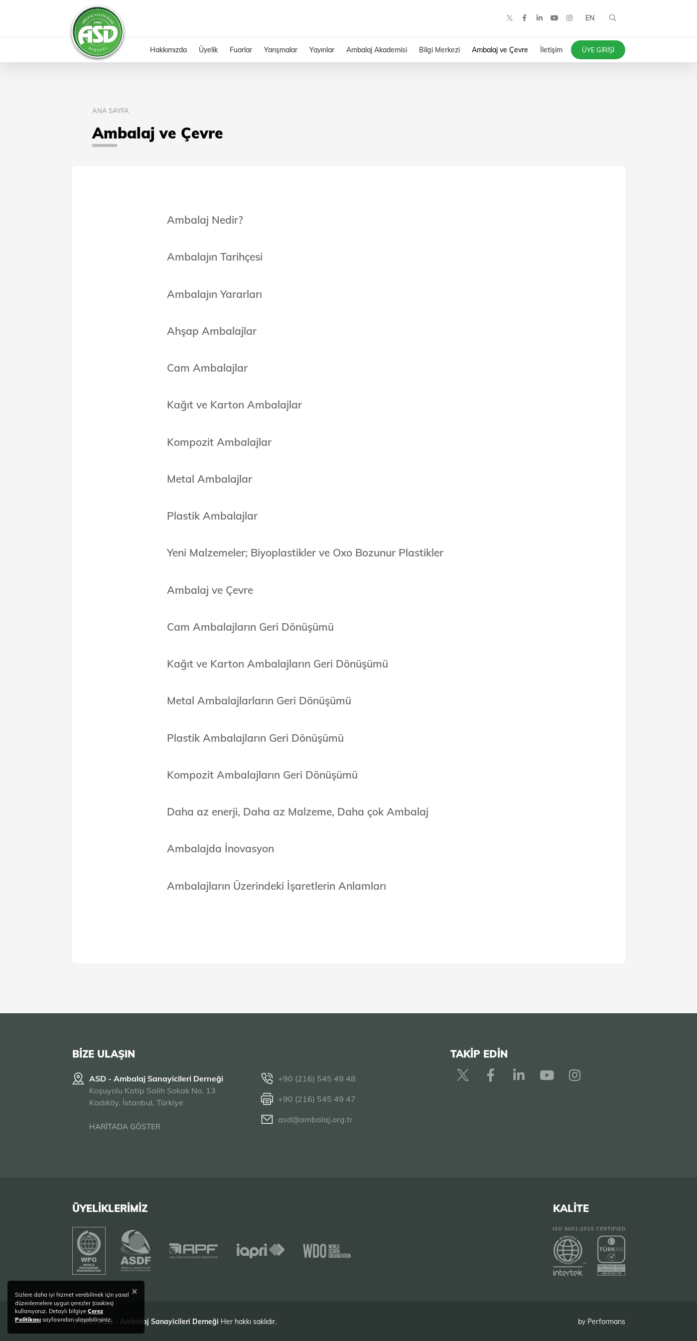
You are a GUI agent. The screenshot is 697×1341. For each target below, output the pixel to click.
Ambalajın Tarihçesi (215, 256)
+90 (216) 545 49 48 (317, 1078)
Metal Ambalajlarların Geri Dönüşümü (259, 700)
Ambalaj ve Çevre (210, 589)
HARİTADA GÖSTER (124, 1126)
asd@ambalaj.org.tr (315, 1119)
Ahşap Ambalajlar (212, 330)
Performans (606, 1320)
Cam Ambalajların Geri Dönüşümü (250, 626)
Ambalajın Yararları (214, 293)
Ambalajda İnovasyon (220, 848)
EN (589, 19)
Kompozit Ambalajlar (219, 441)
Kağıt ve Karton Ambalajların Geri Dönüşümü (277, 663)
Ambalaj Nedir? (205, 219)
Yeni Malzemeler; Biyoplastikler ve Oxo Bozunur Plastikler (305, 552)
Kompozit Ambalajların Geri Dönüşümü (262, 774)
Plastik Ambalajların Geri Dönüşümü (255, 737)
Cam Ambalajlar (207, 367)
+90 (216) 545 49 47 (317, 1099)
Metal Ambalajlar (209, 478)
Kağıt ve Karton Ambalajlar (234, 404)
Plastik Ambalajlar (212, 515)
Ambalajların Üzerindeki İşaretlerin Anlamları (276, 885)
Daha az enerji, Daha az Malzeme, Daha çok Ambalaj (297, 811)
